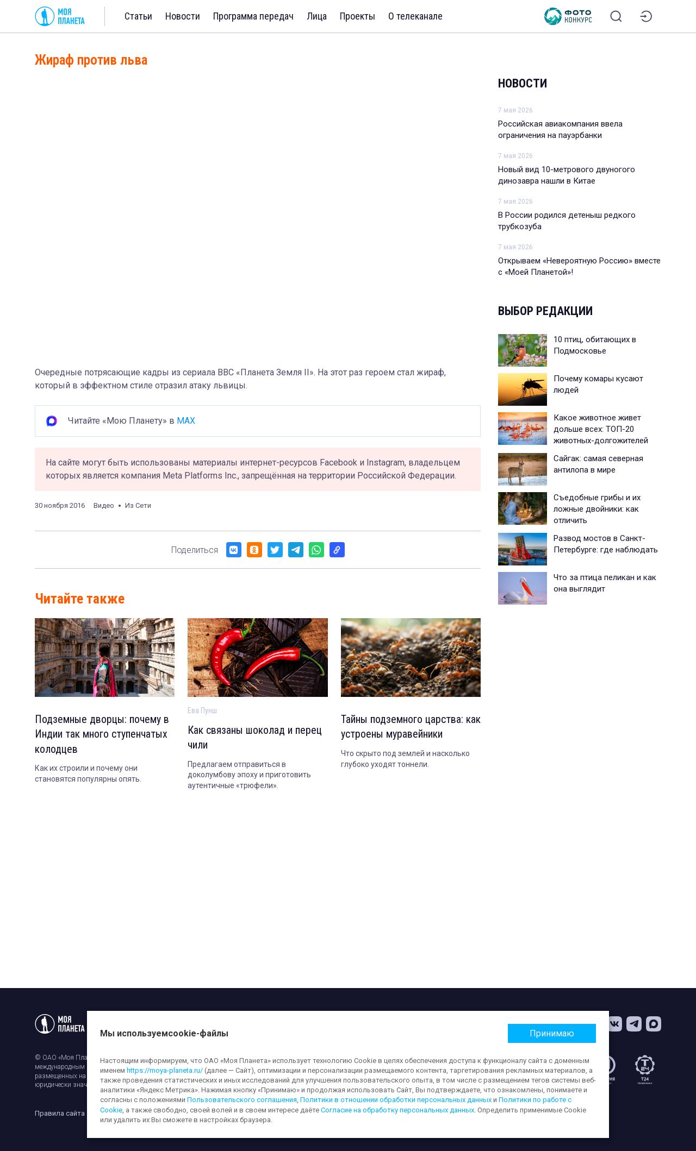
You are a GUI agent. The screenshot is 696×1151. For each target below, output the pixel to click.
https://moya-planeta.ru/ (165, 1070)
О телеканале (415, 16)
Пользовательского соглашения (242, 1100)
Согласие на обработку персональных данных (397, 1110)
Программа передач (253, 16)
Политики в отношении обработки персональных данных (396, 1100)
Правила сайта (60, 1113)
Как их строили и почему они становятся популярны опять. (88, 774)
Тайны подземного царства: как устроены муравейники (411, 727)
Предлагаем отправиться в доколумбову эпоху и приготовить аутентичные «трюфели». (249, 775)
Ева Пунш (202, 710)
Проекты (357, 16)
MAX (186, 421)
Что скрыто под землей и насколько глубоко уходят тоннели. (405, 759)
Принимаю (552, 1033)
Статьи (138, 16)
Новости (182, 16)
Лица (317, 16)
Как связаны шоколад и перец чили (255, 738)
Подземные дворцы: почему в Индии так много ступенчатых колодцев (102, 735)
